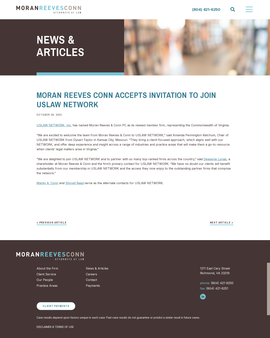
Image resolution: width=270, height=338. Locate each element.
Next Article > (222, 222)
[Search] (232, 9)
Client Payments (56, 306)
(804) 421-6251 (214, 288)
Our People (45, 280)
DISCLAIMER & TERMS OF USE (55, 326)
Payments (93, 285)
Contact (91, 280)
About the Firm (47, 268)
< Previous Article (52, 222)
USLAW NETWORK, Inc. (54, 125)
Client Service (46, 274)
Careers (91, 274)
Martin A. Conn (47, 183)
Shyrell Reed (74, 183)
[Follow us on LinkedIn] (203, 296)
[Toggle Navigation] (249, 9)
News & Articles (97, 268)
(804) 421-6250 (206, 9)
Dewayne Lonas (215, 159)
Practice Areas (47, 285)
